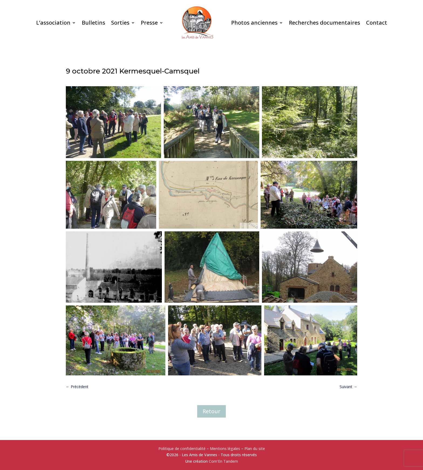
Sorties (120, 22)
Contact (376, 22)
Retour (211, 411)
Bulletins (93, 22)
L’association (53, 22)
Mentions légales (225, 448)
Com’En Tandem (223, 461)
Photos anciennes (254, 22)
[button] (113, 122)
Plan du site (254, 448)
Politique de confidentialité (182, 448)
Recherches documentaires (324, 22)
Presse (149, 22)
